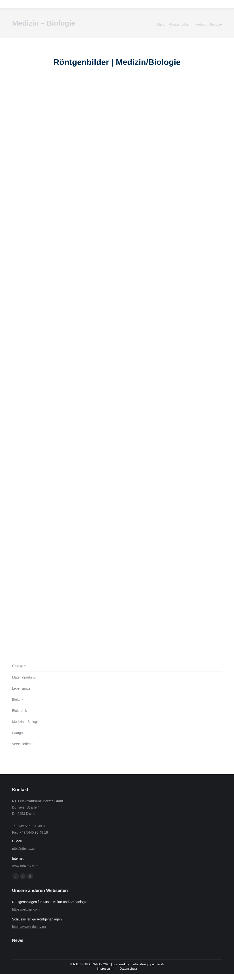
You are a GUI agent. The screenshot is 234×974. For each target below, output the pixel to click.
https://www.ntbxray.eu (29, 927)
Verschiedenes (23, 744)
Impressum (104, 968)
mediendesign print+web (147, 964)
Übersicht (19, 666)
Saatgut (18, 733)
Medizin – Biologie (26, 722)
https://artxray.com (26, 909)
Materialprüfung (23, 677)
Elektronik (19, 711)
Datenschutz (128, 968)
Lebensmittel (21, 688)
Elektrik (17, 699)
